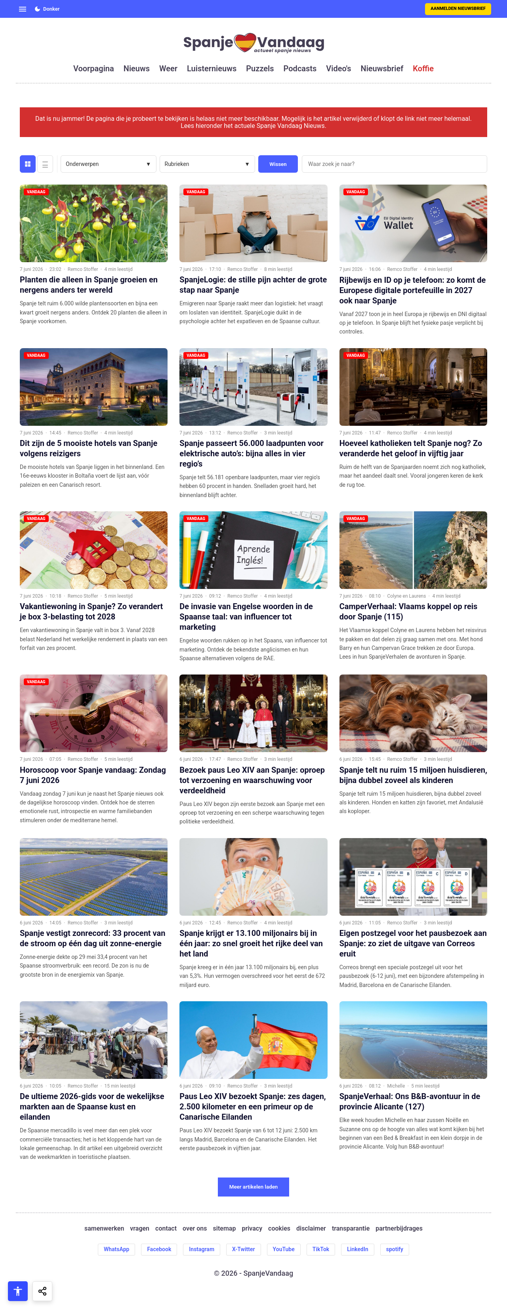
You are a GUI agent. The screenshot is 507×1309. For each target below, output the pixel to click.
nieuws (137, 68)
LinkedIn (357, 1249)
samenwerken (104, 1228)
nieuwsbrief (382, 68)
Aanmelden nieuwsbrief (458, 8)
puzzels (260, 68)
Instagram (201, 1249)
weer (168, 68)
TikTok (321, 1249)
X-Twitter (243, 1249)
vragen (139, 1228)
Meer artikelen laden (253, 1187)
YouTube (284, 1249)
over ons (195, 1228)
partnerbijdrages (399, 1228)
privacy (252, 1228)
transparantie (351, 1228)
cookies (279, 1228)
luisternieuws (211, 68)
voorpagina (93, 68)
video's (338, 68)
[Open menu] (22, 9)
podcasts (300, 68)
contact (166, 1228)
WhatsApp (116, 1249)
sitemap (224, 1228)
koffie (423, 68)
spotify (394, 1249)
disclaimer (311, 1228)
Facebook (159, 1249)
